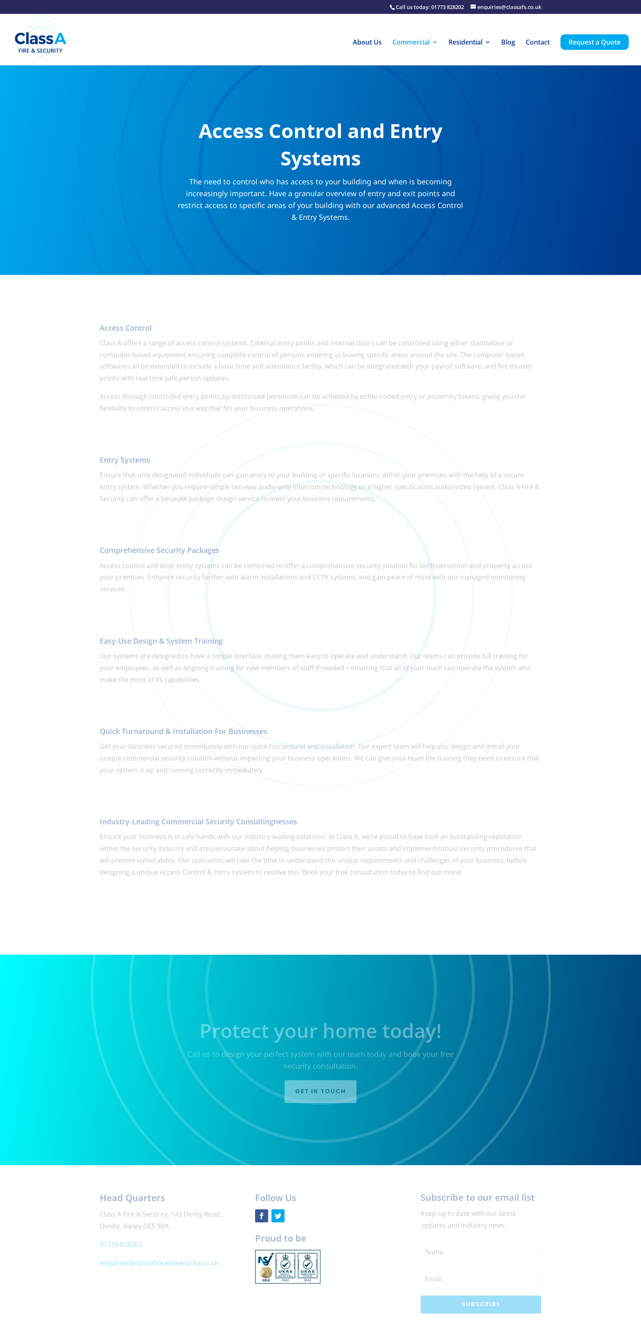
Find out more (135, 432)
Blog (508, 43)
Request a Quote (595, 42)
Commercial (411, 43)
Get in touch (320, 1091)
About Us (367, 43)
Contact (538, 43)
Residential (465, 43)
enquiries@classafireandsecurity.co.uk (159, 1262)
